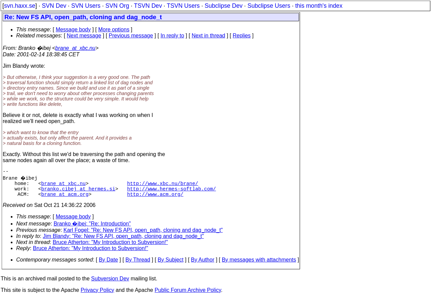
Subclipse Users (268, 5)
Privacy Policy (97, 295)
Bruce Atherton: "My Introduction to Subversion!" (110, 247)
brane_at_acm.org (65, 199)
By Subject (170, 265)
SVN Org (117, 5)
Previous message (131, 35)
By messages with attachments (259, 265)
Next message (84, 35)
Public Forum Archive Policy (188, 295)
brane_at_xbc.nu (75, 48)
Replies (242, 35)
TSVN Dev (148, 5)
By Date (108, 265)
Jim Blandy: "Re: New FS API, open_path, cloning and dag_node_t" (123, 241)
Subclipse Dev (223, 5)
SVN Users (85, 5)
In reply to (172, 35)
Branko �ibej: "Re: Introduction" (92, 229)
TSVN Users (183, 5)
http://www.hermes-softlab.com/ (171, 192)
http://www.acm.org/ (155, 199)
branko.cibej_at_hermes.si (78, 192)
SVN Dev (54, 5)
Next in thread (208, 35)
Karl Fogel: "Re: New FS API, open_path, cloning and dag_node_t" (143, 235)
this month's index (318, 5)
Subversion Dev (110, 284)
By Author (202, 265)
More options (114, 29)
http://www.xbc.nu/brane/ (162, 185)
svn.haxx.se (19, 5)
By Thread (138, 265)
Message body (73, 29)
